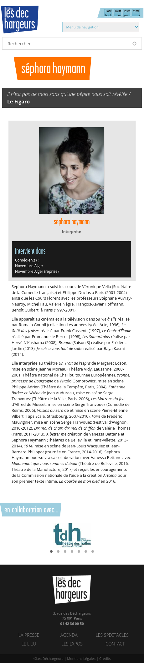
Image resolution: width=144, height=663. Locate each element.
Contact (115, 644)
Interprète (71, 231)
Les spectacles (112, 635)
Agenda (69, 635)
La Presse (28, 635)
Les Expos (72, 644)
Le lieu (28, 644)
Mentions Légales (81, 658)
